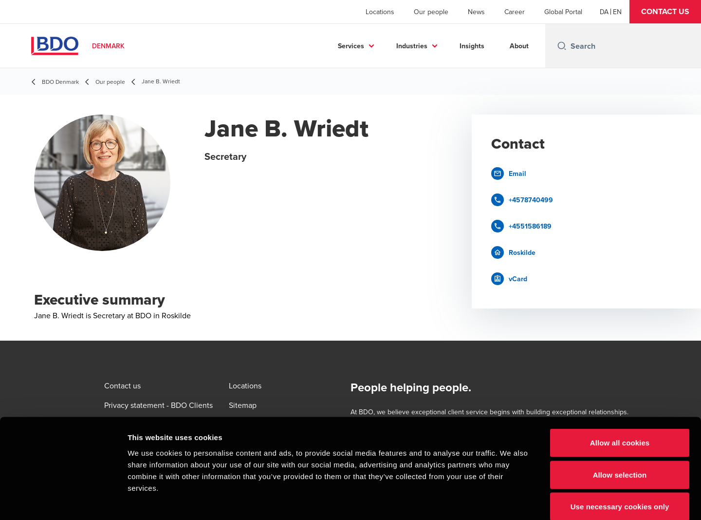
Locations (380, 12)
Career (514, 12)
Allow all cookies (620, 392)
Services (351, 46)
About (519, 46)
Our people (431, 12)
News (476, 12)
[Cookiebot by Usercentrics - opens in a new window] (63, 501)
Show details (511, 501)
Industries (411, 46)
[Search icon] (562, 46)
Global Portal (563, 12)
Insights (472, 46)
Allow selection (620, 424)
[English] (617, 12)
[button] (665, 11)
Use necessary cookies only (620, 456)
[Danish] (604, 12)
